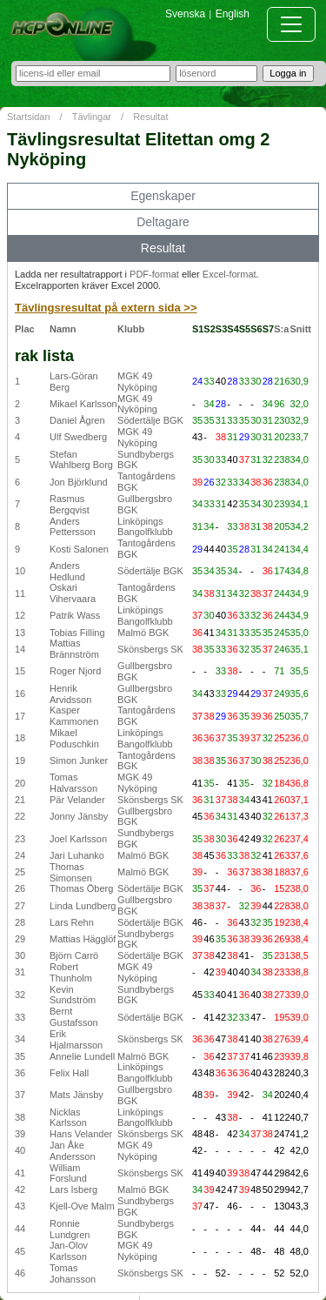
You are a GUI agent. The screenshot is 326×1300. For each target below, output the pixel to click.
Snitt (300, 329)
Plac (25, 329)
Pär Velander (77, 799)
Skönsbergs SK (150, 649)
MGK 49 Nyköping (137, 381)
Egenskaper (163, 196)
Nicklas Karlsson (68, 1118)
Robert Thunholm (71, 972)
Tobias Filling (77, 632)
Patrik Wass (75, 615)
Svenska (185, 14)
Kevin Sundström (73, 995)
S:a (281, 329)
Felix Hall (69, 1073)
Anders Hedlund (67, 571)
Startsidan (28, 116)
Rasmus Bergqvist (70, 504)
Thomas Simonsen (71, 872)
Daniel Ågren (77, 420)
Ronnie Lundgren (70, 1229)
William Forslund (68, 1173)
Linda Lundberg (83, 906)
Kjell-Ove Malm (82, 1206)
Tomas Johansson (73, 1273)
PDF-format (154, 274)
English (232, 14)
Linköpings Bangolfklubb (145, 527)
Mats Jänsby (76, 1094)
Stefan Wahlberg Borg (81, 460)
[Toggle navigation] (291, 24)
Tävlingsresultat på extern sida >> (106, 307)
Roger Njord (75, 671)
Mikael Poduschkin (74, 738)
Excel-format (229, 274)
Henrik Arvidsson (70, 694)
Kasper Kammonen (74, 716)
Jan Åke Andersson (73, 1151)
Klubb (130, 329)
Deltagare (163, 222)
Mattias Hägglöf (83, 939)
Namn (63, 329)
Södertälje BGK (150, 420)
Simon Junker (79, 760)
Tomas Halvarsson (73, 783)
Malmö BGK (143, 632)
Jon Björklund (79, 482)
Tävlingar (91, 116)
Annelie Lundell (82, 1056)
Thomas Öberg (81, 888)
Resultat (150, 116)
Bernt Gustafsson (74, 1017)
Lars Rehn (72, 922)
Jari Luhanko (77, 855)
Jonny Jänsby (79, 816)
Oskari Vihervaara (73, 593)
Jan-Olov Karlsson (69, 1251)
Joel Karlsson (78, 839)
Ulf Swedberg (78, 437)
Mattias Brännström (74, 649)
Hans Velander (81, 1134)
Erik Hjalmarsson (76, 1039)
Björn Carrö (74, 955)
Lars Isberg (73, 1189)
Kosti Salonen (79, 549)
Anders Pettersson (73, 527)
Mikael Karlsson (83, 404)
